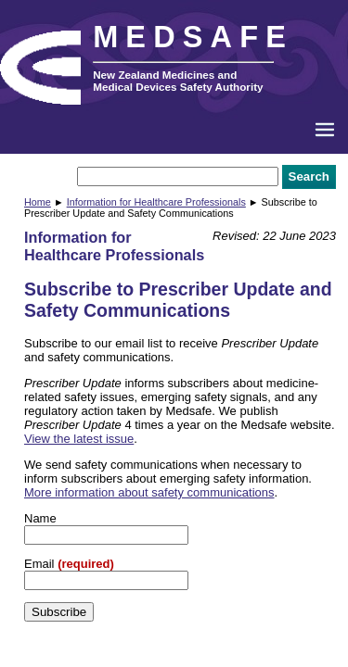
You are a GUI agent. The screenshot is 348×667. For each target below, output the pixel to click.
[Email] (106, 580)
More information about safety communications (149, 492)
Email (41, 564)
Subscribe (59, 612)
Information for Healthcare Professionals (156, 202)
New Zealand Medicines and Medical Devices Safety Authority (178, 81)
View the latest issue (79, 439)
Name (40, 518)
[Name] (106, 535)
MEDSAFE (193, 37)
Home (37, 202)
